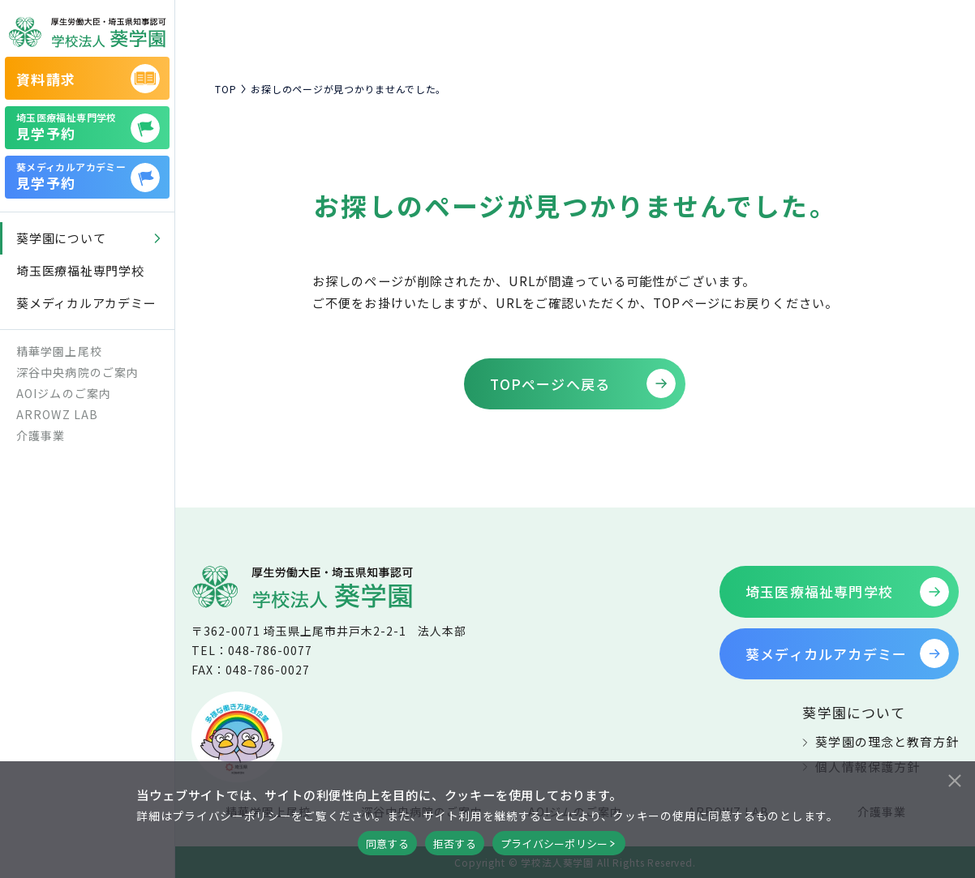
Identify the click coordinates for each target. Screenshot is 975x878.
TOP (225, 89)
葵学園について (853, 712)
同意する (387, 843)
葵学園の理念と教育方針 (887, 741)
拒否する (454, 843)
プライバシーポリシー (554, 843)
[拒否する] (954, 778)
